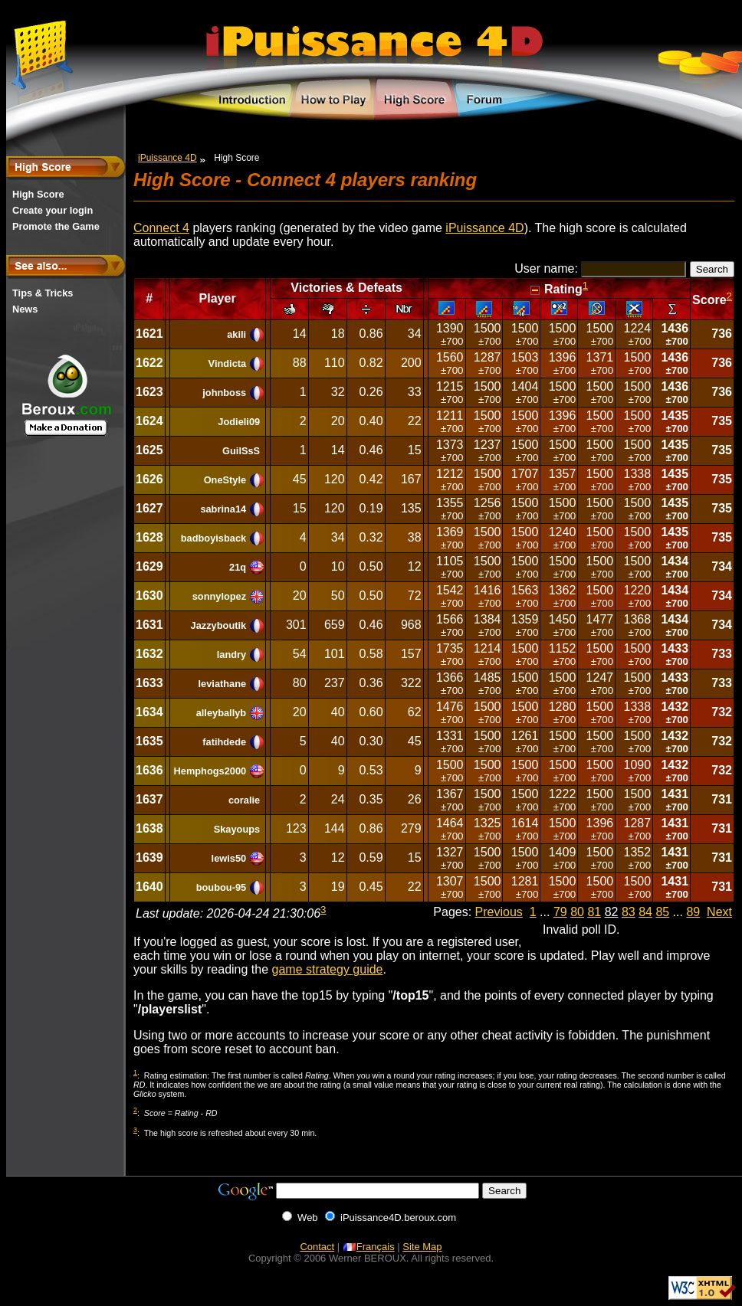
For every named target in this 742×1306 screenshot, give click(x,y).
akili (236, 334)
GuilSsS (241, 451)
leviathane (223, 683)
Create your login (52, 210)
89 (693, 911)
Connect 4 (161, 227)
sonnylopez (219, 596)
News (25, 309)
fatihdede (224, 742)
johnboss (224, 392)
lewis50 (229, 858)
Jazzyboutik (219, 625)
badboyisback (213, 538)
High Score (38, 194)
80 (577, 911)
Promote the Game (56, 226)
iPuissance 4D (167, 157)
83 (628, 911)
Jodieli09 (239, 421)
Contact (317, 1246)
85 (662, 911)
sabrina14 (223, 509)
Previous (499, 911)
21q (237, 567)
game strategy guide (327, 969)
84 (645, 911)
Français (369, 1246)
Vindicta (227, 363)
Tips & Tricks (42, 293)
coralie (244, 800)
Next (719, 911)
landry (231, 654)
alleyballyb (221, 712)
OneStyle (225, 480)
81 (594, 911)
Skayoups (237, 829)
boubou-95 (221, 887)
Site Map (422, 1246)
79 (560, 911)
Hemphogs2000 (210, 771)
